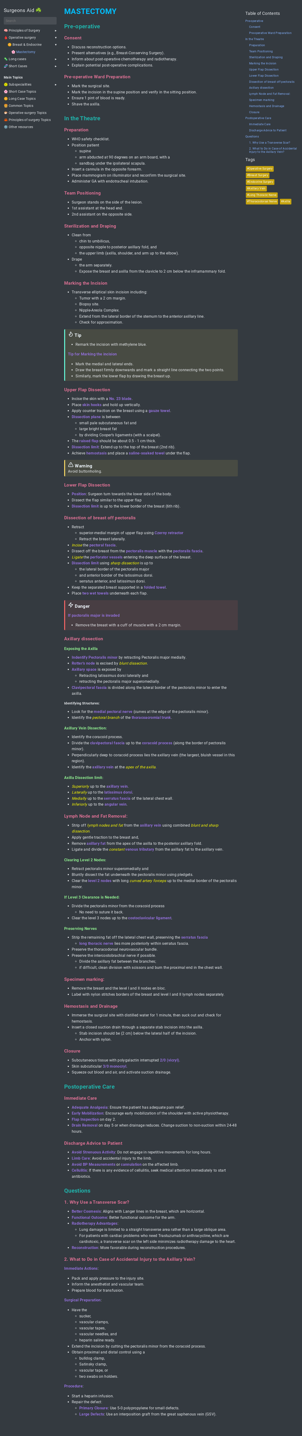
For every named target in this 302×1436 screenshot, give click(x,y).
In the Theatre (254, 39)
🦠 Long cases (15, 59)
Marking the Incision (263, 63)
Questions (252, 136)
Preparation (257, 45)
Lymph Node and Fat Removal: (269, 94)
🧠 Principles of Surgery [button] (22, 30)
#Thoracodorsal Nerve (262, 201)
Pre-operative (254, 21)
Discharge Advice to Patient (267, 130)
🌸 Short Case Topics (20, 91)
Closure (254, 112)
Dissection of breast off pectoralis (272, 81)
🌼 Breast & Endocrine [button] (25, 44)
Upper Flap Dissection (264, 69)
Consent (254, 27)
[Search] (30, 21)
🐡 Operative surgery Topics (25, 113)
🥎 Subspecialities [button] (18, 84)
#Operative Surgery (260, 168)
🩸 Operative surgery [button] (20, 37)
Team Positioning (261, 51)
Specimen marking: (262, 100)
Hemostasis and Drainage (266, 106)
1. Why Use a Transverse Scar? (269, 142)
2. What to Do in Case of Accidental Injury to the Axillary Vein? (273, 150)
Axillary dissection (261, 87)
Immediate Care (260, 124)
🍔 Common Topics (18, 106)
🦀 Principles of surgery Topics (27, 120)
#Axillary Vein (256, 188)
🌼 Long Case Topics (20, 98)
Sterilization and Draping (266, 57)
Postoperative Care (258, 118)
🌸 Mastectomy (23, 52)
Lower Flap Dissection (264, 75)
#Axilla (285, 201)
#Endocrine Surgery (260, 181)
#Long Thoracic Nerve (262, 195)
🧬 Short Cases (15, 66)
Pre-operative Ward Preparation (270, 33)
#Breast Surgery (257, 175)
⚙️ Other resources (18, 127)
